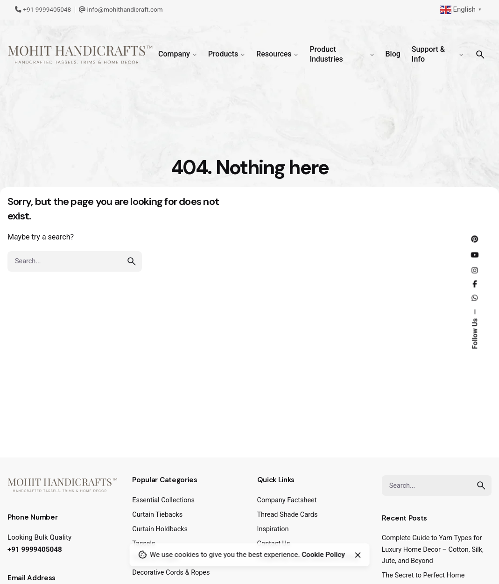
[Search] (480, 54)
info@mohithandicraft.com (121, 9)
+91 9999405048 (43, 9)
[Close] (357, 555)
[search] (131, 261)
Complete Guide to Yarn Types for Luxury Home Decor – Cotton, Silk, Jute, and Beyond (433, 549)
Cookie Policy (323, 554)
